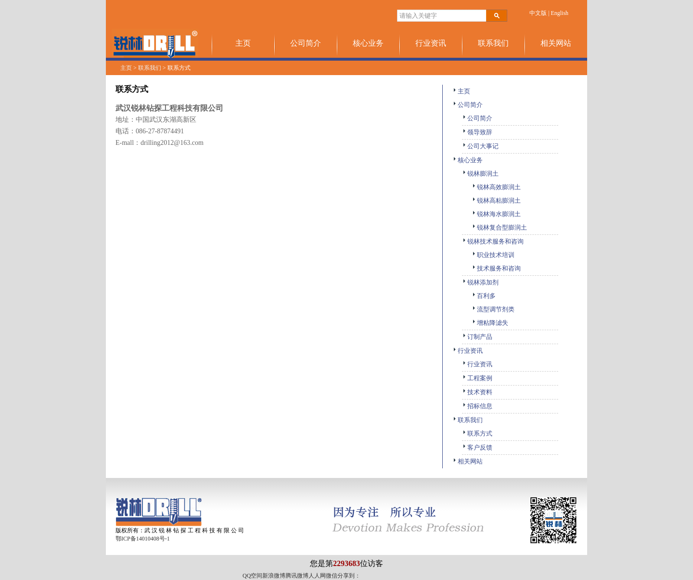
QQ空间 (252, 575)
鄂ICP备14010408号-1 (143, 538)
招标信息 (477, 406)
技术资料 (477, 392)
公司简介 (305, 43)
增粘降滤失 (490, 322)
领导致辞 (477, 132)
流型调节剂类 (493, 309)
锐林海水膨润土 (496, 214)
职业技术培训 (493, 254)
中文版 (538, 13)
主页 (243, 43)
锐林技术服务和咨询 (493, 241)
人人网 (317, 575)
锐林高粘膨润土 (496, 200)
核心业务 (368, 43)
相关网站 (555, 43)
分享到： (348, 575)
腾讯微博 (296, 575)
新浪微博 (273, 575)
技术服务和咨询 (496, 268)
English (559, 13)
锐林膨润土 (480, 173)
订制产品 (477, 336)
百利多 (484, 295)
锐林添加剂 (480, 282)
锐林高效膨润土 (496, 187)
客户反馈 (477, 447)
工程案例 (477, 378)
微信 (331, 575)
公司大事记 (480, 146)
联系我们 (493, 43)
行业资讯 (430, 43)
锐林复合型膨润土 (499, 227)
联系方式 (477, 433)
